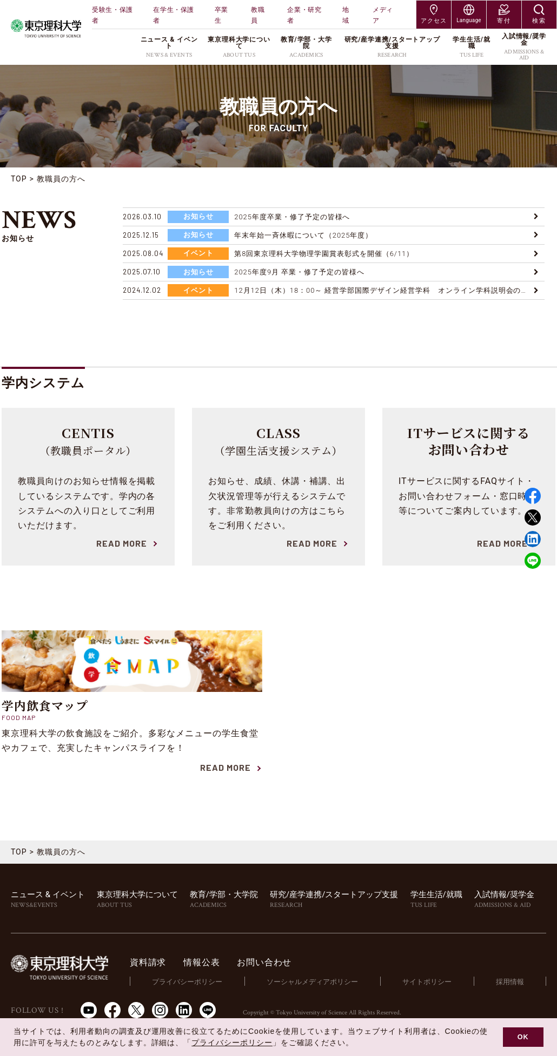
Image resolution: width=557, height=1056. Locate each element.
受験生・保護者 (112, 15)
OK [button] (523, 1037)
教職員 (257, 15)
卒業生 (221, 15)
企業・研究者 (304, 15)
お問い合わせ (264, 962)
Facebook (533, 496)
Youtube (89, 1010)
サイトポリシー (427, 982)
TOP (19, 178)
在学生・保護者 (173, 15)
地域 (345, 15)
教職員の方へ (61, 178)
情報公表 (201, 962)
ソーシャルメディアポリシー (312, 982)
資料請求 (148, 962)
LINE (533, 561)
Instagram (160, 1010)
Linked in (533, 539)
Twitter (533, 517)
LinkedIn (184, 1010)
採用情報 (510, 982)
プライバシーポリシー (187, 982)
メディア (383, 15)
